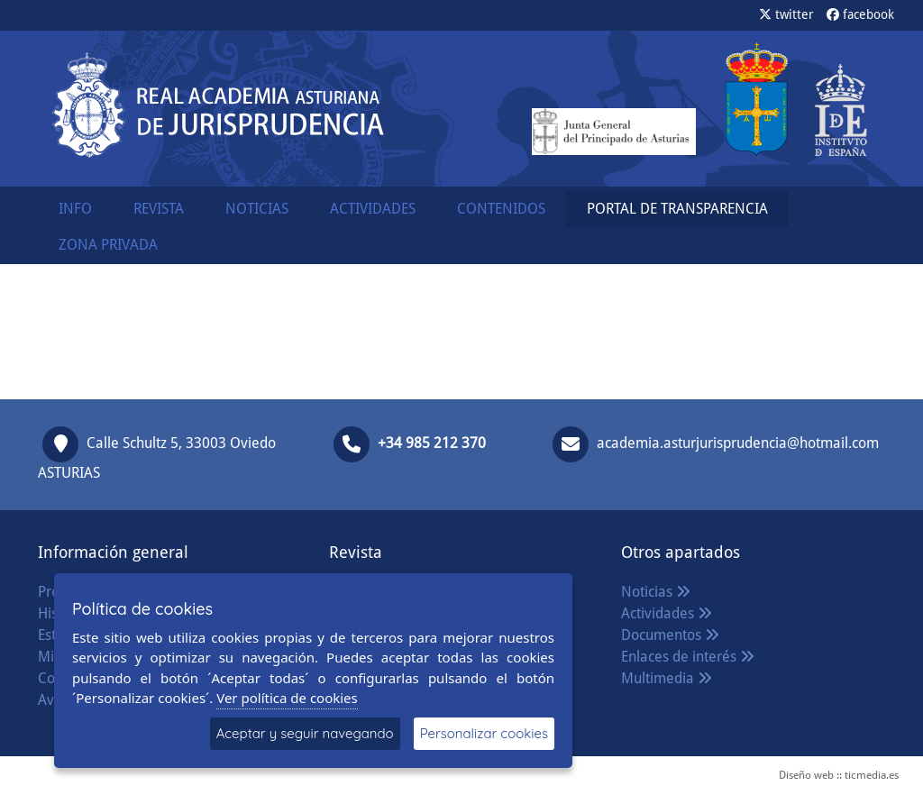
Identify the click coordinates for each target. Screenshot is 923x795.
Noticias (655, 591)
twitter (786, 14)
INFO (75, 208)
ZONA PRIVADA (108, 244)
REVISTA (158, 208)
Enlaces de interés (687, 656)
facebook (860, 14)
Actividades (666, 613)
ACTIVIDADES (373, 208)
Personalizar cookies (484, 733)
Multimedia (666, 678)
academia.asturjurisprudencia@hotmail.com (738, 443)
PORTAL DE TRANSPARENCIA (677, 208)
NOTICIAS (256, 208)
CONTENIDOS (501, 208)
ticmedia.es (872, 775)
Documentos (670, 635)
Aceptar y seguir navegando (305, 733)
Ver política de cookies (287, 698)
